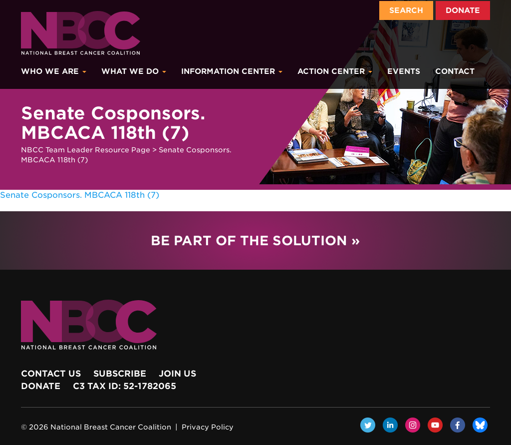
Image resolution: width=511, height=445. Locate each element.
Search (406, 10)
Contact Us (51, 374)
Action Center (334, 71)
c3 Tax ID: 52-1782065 (124, 386)
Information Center (231, 71)
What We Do (133, 71)
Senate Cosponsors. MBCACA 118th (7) (79, 195)
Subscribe (119, 374)
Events (403, 71)
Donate (463, 10)
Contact (455, 71)
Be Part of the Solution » (255, 240)
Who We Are (53, 71)
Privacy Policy (208, 427)
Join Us (177, 374)
